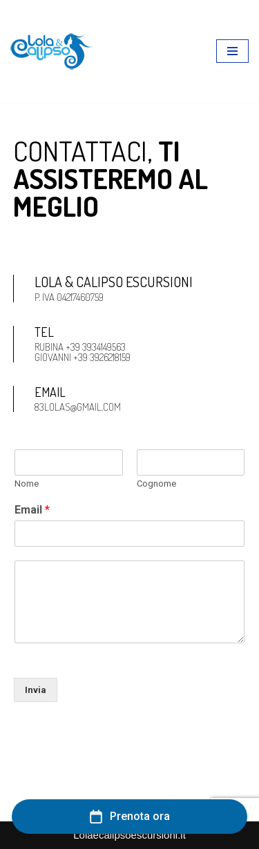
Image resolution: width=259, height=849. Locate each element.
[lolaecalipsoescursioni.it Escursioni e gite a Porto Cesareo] (51, 51)
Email (32, 509)
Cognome (156, 483)
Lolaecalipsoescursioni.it (129, 835)
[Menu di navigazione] (232, 51)
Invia (35, 690)
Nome (27, 483)
